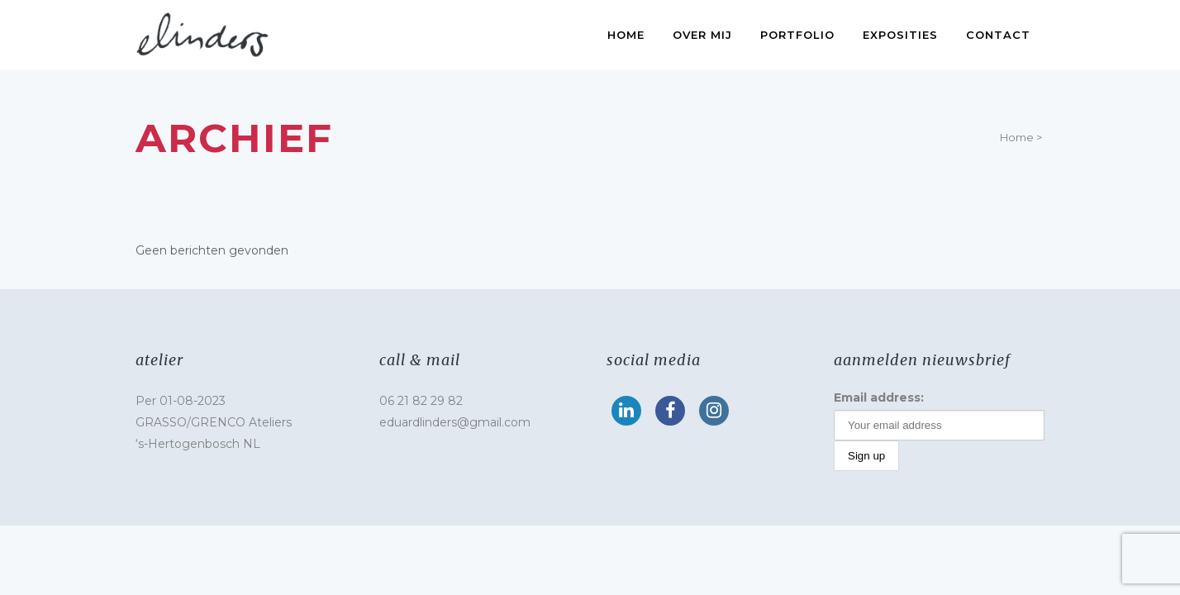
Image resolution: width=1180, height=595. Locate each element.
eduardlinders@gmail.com (455, 422)
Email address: (879, 397)
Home (1017, 137)
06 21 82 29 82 (421, 400)
